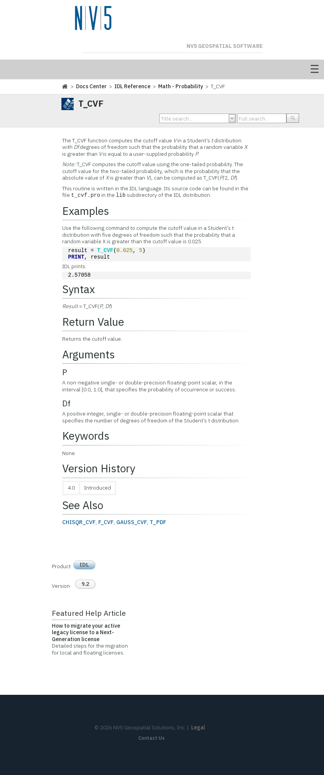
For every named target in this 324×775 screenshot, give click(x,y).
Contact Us (151, 738)
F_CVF (106, 522)
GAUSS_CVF (131, 522)
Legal (198, 727)
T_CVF (105, 250)
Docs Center (91, 86)
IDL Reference (132, 86)
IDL (84, 564)
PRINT (76, 257)
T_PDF (158, 522)
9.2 (85, 583)
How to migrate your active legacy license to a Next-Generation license (86, 632)
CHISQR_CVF (79, 522)
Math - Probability (180, 86)
